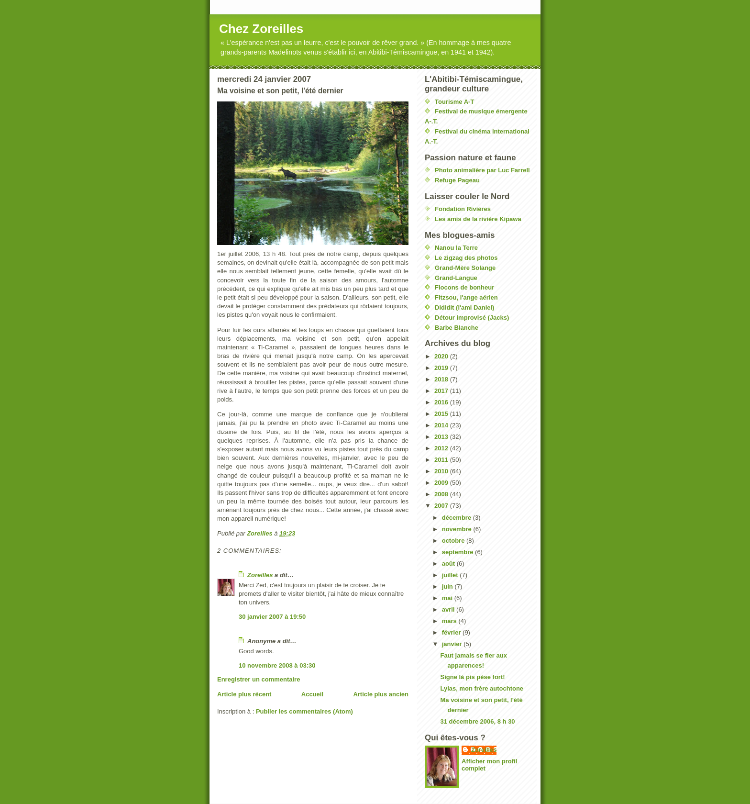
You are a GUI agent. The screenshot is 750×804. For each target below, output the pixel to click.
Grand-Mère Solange (465, 267)
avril (449, 609)
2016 (442, 402)
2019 (442, 367)
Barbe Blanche (456, 327)
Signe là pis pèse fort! (472, 677)
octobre (454, 540)
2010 (442, 471)
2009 (442, 482)
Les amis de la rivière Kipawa (478, 219)
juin (448, 586)
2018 (442, 379)
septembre (458, 552)
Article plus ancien (380, 694)
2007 (442, 505)
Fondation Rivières (463, 208)
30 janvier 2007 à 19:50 (272, 616)
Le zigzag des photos (466, 257)
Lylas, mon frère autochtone (481, 688)
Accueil (312, 694)
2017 (442, 390)
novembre (458, 529)
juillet (451, 575)
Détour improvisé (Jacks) (472, 317)
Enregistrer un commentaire (258, 679)
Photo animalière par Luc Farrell (482, 170)
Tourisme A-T (454, 101)
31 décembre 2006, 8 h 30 (477, 721)
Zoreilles (260, 575)
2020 (442, 356)
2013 (442, 436)
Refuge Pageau (457, 180)
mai (448, 598)
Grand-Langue (456, 277)
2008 (442, 494)
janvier (453, 644)
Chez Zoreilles (261, 29)
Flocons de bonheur (464, 287)
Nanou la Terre (456, 247)
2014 (442, 425)
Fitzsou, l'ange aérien (466, 297)
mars (450, 621)
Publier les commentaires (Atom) (304, 711)
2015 (442, 413)
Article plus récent (244, 694)
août (449, 563)
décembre (457, 517)
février (452, 632)
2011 (442, 459)
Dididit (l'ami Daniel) (464, 307)
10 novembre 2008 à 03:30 (277, 665)
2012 (442, 448)
